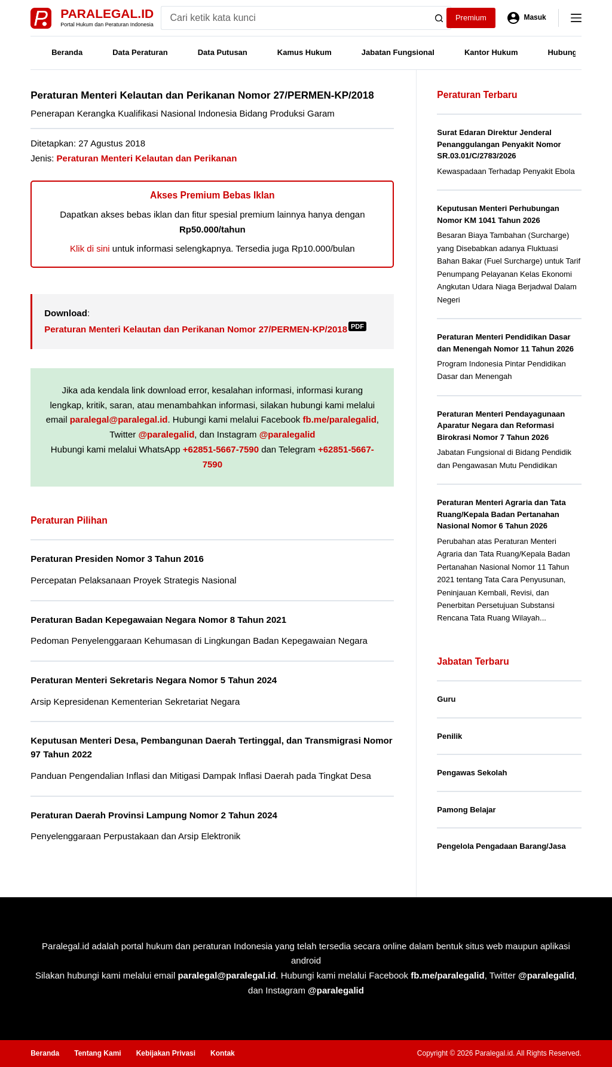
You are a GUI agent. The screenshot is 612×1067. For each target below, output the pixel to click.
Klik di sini (90, 248)
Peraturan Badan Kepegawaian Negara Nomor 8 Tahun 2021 (158, 619)
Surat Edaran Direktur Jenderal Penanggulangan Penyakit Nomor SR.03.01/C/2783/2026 (499, 144)
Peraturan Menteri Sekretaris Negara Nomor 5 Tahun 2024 (153, 680)
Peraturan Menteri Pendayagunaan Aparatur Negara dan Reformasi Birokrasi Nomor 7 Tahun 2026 (501, 425)
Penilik (449, 736)
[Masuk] (526, 18)
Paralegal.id (107, 13)
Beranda (66, 52)
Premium (470, 17)
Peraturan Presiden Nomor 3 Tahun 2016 (117, 559)
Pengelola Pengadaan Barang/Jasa (501, 846)
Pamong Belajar (466, 809)
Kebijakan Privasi (165, 1053)
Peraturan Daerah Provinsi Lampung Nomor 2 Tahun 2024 (153, 815)
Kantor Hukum (491, 52)
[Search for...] (294, 18)
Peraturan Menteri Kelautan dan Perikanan (147, 158)
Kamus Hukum (304, 52)
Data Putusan (222, 52)
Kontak (222, 1053)
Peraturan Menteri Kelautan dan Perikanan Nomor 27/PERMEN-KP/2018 (205, 329)
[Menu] (576, 18)
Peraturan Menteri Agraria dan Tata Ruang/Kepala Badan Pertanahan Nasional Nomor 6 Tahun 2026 (501, 514)
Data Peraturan (139, 52)
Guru (446, 699)
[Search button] (439, 18)
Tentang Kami (97, 1053)
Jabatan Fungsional (398, 52)
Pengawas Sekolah (472, 772)
